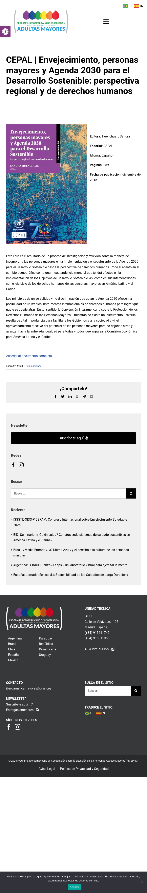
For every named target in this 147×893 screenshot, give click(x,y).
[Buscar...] (68, 493)
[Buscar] (131, 493)
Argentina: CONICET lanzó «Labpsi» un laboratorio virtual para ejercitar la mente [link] (70, 565)
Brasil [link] (12, 644)
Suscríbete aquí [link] (17, 704)
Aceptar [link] (74, 887)
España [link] (13, 655)
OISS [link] (88, 616)
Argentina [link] (15, 638)
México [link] (13, 660)
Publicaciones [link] (33, 366)
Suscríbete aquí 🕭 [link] (73, 438)
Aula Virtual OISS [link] (97, 649)
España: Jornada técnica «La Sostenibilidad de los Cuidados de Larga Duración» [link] (70, 575)
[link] (5, 31)
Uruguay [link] (45, 655)
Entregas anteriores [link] (20, 710)
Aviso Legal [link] (47, 769)
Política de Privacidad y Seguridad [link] (84, 769)
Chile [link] (11, 649)
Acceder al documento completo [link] (29, 356)
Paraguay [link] (46, 638)
